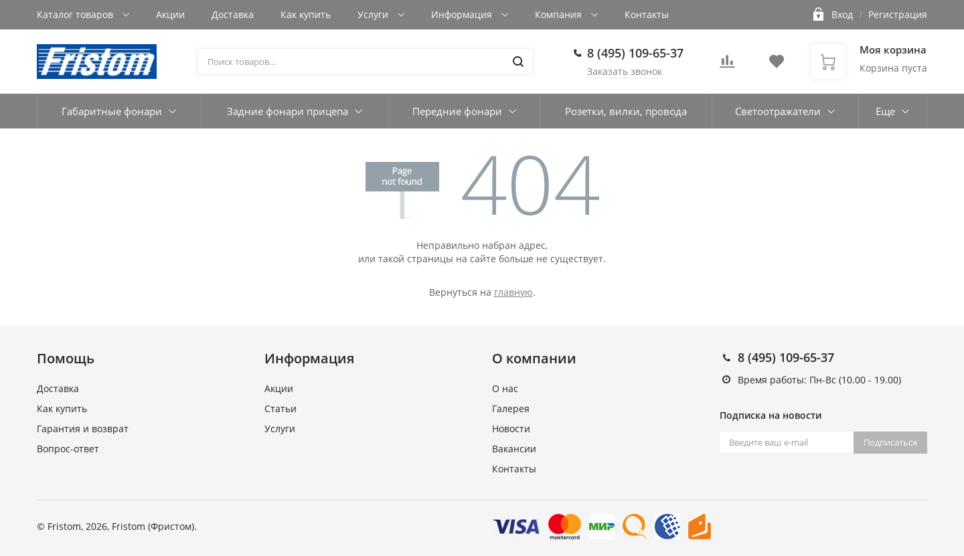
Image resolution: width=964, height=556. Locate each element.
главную (513, 292)
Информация (463, 14)
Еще (885, 111)
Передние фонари (457, 111)
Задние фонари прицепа (287, 111)
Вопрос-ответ (68, 448)
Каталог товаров (76, 14)
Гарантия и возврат (83, 428)
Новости (511, 428)
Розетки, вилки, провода (626, 111)
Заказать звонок (624, 71)
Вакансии (514, 448)
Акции (170, 14)
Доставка (233, 14)
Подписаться (890, 442)
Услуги (374, 14)
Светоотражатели (778, 111)
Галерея (511, 408)
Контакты (647, 14)
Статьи (280, 408)
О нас (505, 388)
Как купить (305, 14)
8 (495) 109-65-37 (635, 53)
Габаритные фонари (112, 111)
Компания (559, 14)
